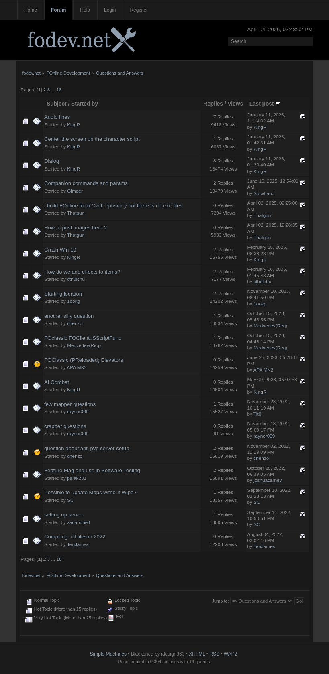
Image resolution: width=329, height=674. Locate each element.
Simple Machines (108, 654)
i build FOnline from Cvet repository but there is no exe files (113, 206)
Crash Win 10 (60, 250)
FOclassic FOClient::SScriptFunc (82, 338)
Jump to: (220, 601)
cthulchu (76, 279)
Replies (213, 104)
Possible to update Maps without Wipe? (90, 492)
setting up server (63, 515)
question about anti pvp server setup (86, 448)
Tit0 (257, 414)
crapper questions (65, 426)
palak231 (76, 478)
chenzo (74, 323)
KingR (73, 125)
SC (70, 500)
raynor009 (77, 411)
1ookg (73, 301)
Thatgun (75, 213)
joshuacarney (267, 480)
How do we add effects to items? (82, 272)
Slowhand (263, 193)
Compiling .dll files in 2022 (74, 537)
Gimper (75, 191)
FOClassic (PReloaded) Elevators (83, 360)
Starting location (63, 294)
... (53, 90)
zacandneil (78, 522)
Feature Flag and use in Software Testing (92, 470)
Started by (84, 104)
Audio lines (57, 117)
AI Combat (56, 382)
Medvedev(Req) (270, 326)
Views (235, 104)
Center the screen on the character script (92, 139)
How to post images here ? (75, 228)
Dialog (51, 161)
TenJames (78, 544)
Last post (264, 104)
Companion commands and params (86, 183)
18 (59, 90)
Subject (57, 104)
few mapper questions (70, 404)
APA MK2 (77, 367)
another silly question (69, 316)
